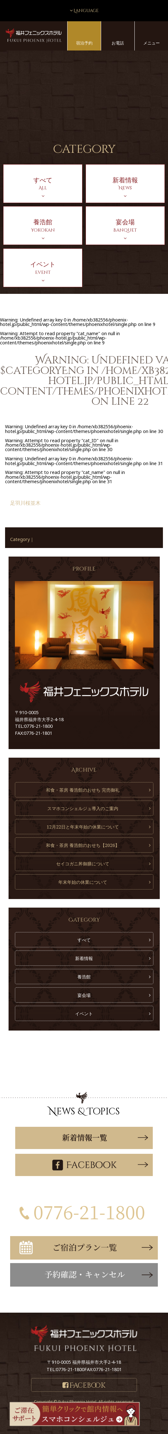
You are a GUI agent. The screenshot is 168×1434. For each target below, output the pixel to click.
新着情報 (84, 958)
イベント (84, 1014)
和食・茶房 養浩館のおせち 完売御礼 (83, 790)
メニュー (151, 43)
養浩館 (84, 977)
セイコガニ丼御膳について (82, 864)
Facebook (87, 1385)
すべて (84, 940)
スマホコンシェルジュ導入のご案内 (82, 808)
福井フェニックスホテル (33, 36)
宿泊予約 (84, 43)
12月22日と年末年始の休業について (83, 827)
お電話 (118, 43)
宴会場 (84, 995)
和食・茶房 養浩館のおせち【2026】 (83, 845)
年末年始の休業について (82, 882)
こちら (110, 1299)
